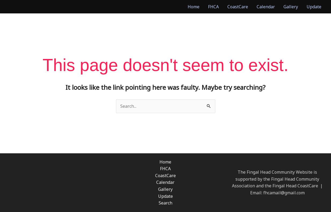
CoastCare (237, 7)
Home (193, 7)
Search (165, 203)
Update (314, 7)
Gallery (290, 7)
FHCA (213, 7)
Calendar (266, 7)
